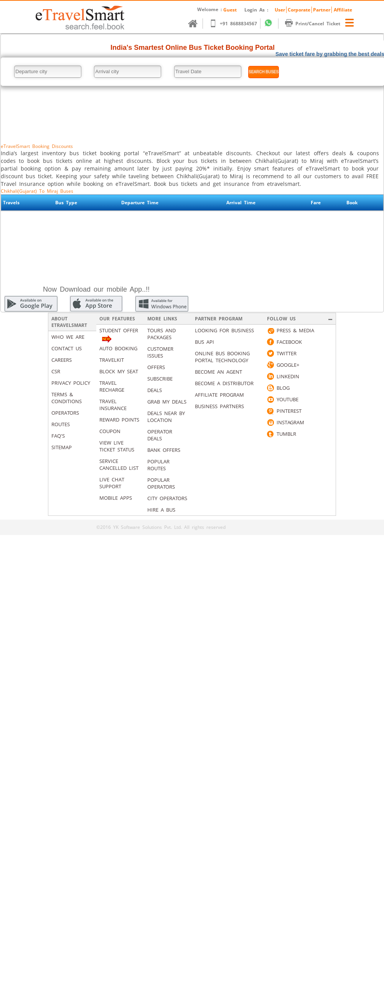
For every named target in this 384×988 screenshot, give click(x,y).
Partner (321, 10)
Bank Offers (163, 449)
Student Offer (118, 330)
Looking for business (224, 330)
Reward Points (119, 419)
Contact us (66, 348)
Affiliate (343, 10)
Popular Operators (161, 483)
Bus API (204, 341)
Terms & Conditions (66, 398)
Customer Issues (160, 352)
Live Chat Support (111, 483)
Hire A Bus (161, 509)
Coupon (109, 431)
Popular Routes (158, 465)
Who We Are (67, 336)
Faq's (58, 435)
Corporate (299, 10)
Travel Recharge (111, 386)
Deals (154, 390)
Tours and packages (161, 334)
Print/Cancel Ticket (316, 23)
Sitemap (61, 447)
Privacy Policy (70, 382)
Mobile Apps (115, 497)
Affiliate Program (219, 394)
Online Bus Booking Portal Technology (222, 357)
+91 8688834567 (237, 23)
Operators (65, 412)
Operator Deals (159, 435)
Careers (61, 359)
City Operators (167, 498)
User (280, 10)
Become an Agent (218, 371)
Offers (156, 367)
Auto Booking (118, 348)
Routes (60, 424)
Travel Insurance (113, 405)
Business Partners (219, 406)
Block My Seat (118, 371)
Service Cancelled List (118, 464)
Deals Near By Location (166, 416)
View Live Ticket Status (116, 446)
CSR (55, 371)
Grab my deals (166, 401)
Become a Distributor (224, 383)
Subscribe (160, 378)
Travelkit (111, 359)
